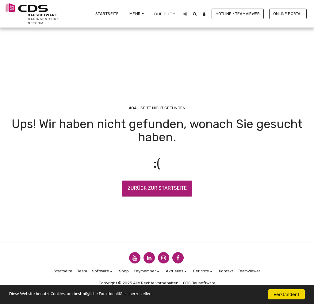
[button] (185, 14)
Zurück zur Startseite (157, 188)
